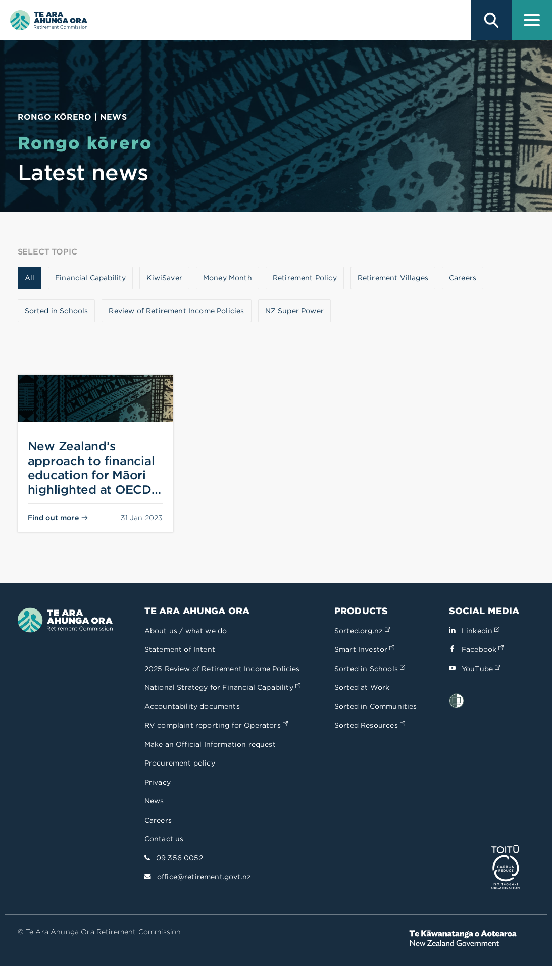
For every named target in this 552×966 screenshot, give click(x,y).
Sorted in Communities (375, 706)
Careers (158, 820)
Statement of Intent (179, 649)
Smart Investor (364, 649)
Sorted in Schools (369, 669)
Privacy (157, 782)
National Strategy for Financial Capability (222, 687)
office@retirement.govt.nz (204, 877)
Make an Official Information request (210, 744)
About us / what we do (185, 631)
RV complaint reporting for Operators (216, 725)
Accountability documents (192, 706)
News (154, 801)
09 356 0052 (179, 858)
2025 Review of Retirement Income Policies (222, 669)
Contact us (164, 839)
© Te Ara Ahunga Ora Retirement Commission (99, 932)
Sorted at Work (361, 687)
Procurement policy (179, 763)
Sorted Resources (369, 725)
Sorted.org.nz (362, 631)
